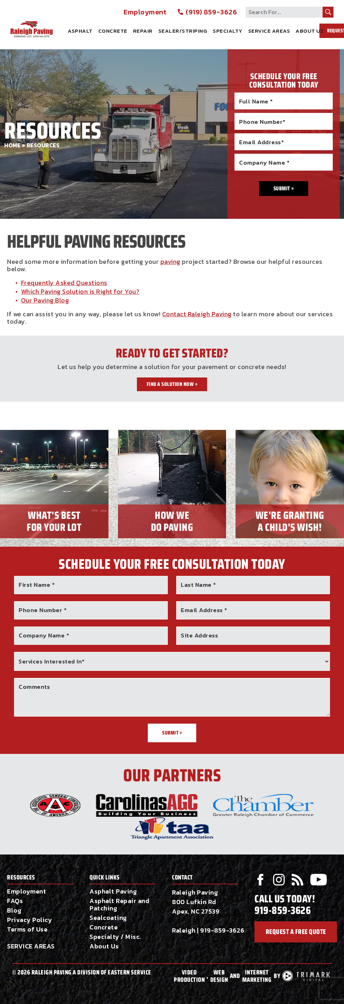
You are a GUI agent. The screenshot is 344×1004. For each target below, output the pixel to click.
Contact (182, 877)
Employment (145, 12)
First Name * (37, 584)
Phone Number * (43, 610)
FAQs (15, 900)
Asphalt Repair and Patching (119, 904)
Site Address (199, 635)
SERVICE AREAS (31, 946)
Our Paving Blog (45, 300)
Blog (14, 910)
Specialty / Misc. (115, 936)
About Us (310, 31)
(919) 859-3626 (207, 12)
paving (170, 261)
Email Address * (204, 610)
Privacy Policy (29, 919)
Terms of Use (27, 929)
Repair (143, 31)
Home (12, 145)
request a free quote (296, 932)
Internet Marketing (257, 976)
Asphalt (80, 31)
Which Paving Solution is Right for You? (80, 291)
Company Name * (44, 635)
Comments (34, 686)
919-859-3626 (222, 930)
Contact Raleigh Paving (197, 314)
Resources (21, 877)
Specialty (228, 31)
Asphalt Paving (113, 891)
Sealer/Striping (182, 31)
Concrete (112, 31)
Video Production (189, 976)
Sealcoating (108, 917)
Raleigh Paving (42, 22)
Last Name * (198, 584)
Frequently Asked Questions (64, 282)
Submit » (172, 733)
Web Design (219, 976)
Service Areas (269, 31)
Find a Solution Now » (172, 384)
